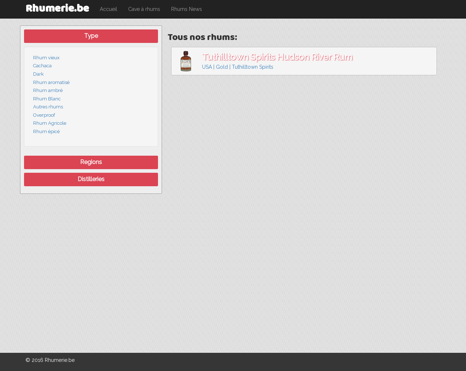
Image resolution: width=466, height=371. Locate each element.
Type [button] (91, 35)
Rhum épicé (46, 131)
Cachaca (42, 65)
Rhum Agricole (49, 123)
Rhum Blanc (47, 98)
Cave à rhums (144, 9)
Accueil (108, 9)
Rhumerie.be (57, 8)
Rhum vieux (46, 57)
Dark (38, 74)
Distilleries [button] (91, 179)
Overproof (44, 115)
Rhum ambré (48, 90)
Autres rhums (48, 106)
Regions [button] (91, 162)
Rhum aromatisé (51, 82)
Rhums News (186, 9)
